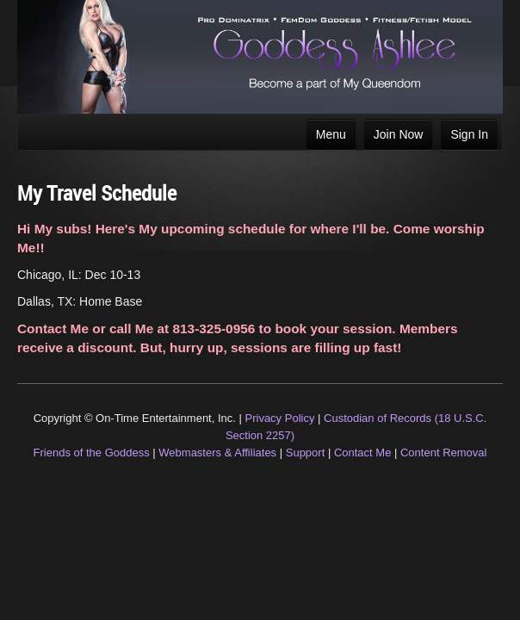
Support (305, 452)
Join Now (399, 134)
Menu (331, 134)
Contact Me (362, 452)
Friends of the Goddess (92, 452)
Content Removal (443, 452)
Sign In (469, 134)
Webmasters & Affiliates (217, 452)
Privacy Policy (280, 418)
